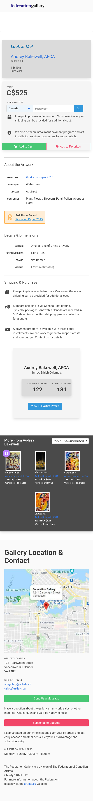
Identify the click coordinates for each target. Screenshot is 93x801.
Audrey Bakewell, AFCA (33, 56)
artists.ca (30, 783)
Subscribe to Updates (46, 722)
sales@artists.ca (15, 688)
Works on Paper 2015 (39, 177)
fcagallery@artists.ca (17, 684)
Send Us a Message (46, 698)
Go (78, 108)
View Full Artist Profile (45, 406)
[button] (75, 6)
